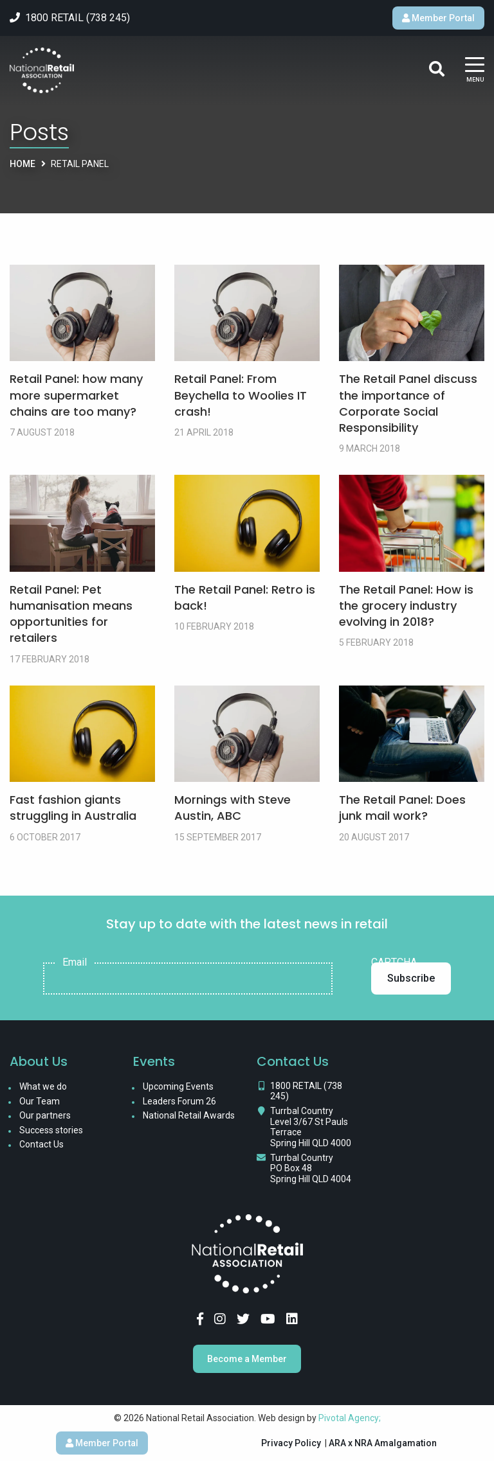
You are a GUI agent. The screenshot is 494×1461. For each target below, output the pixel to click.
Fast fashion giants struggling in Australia (73, 808)
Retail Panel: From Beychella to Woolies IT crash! (240, 395)
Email (74, 962)
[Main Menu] (474, 70)
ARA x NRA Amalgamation (383, 1443)
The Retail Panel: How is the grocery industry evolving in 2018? (406, 605)
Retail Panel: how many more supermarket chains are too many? (76, 395)
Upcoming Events (178, 1086)
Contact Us (41, 1144)
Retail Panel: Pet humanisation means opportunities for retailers (71, 613)
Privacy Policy (291, 1443)
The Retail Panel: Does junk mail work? (402, 808)
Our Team (39, 1101)
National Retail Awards (189, 1115)
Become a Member (247, 1359)
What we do (43, 1086)
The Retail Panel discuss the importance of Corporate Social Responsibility (408, 403)
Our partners (45, 1115)
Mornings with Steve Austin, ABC (232, 808)
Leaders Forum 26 (179, 1101)
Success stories (51, 1130)
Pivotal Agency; (349, 1418)
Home (22, 164)
